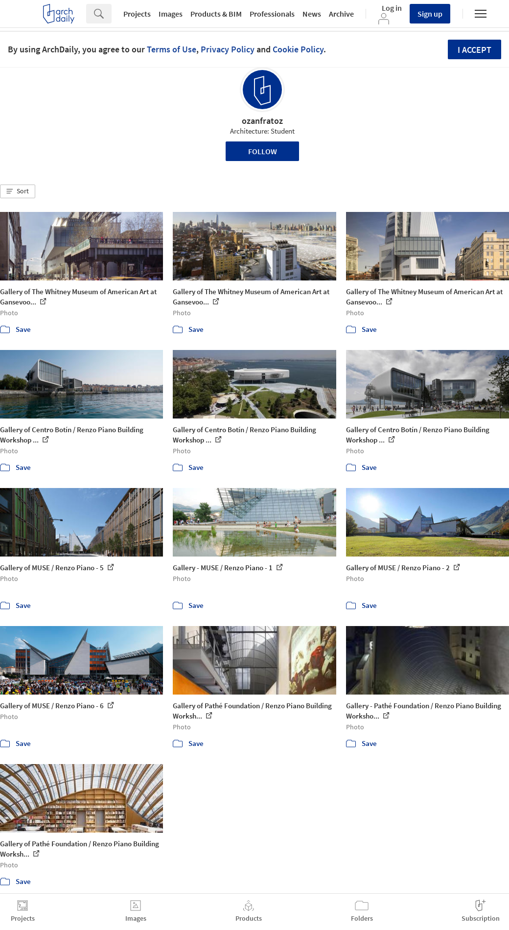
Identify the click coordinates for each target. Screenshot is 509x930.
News (311, 14)
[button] (17, 191)
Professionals (272, 14)
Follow (262, 151)
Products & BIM (216, 14)
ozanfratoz (262, 120)
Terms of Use (171, 49)
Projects (137, 14)
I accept (474, 49)
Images (171, 14)
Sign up (429, 14)
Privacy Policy (227, 49)
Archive (341, 14)
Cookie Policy (298, 49)
